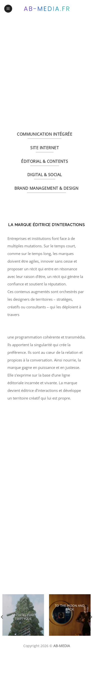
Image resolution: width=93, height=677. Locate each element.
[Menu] (8, 9)
